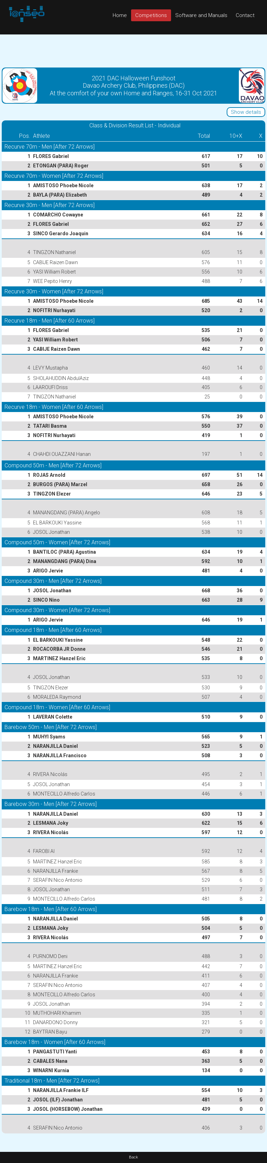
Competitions (151, 15)
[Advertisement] (133, 50)
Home (120, 15)
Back (133, 1157)
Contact (245, 15)
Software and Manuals (201, 15)
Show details (246, 112)
